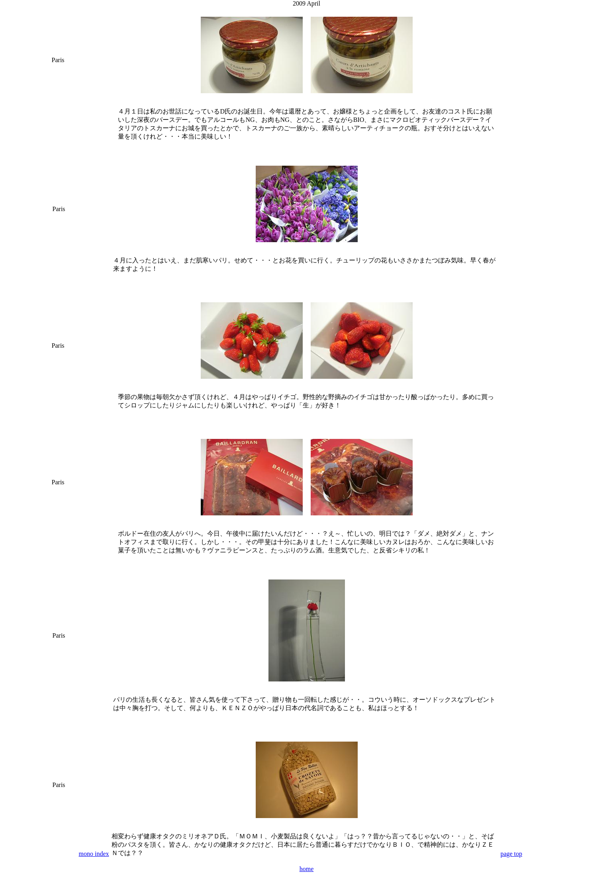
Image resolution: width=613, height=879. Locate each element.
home (307, 868)
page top (511, 853)
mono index (94, 853)
